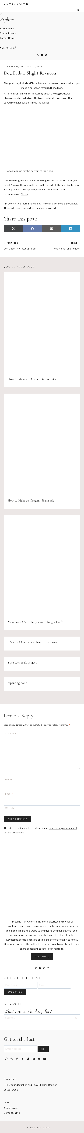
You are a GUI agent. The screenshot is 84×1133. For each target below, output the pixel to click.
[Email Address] (20, 1049)
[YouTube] (39, 1058)
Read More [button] (42, 957)
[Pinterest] (6, 1058)
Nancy (24, 194)
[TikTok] (28, 1058)
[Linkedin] (33, 1058)
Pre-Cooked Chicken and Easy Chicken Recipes (30, 1085)
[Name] (42, 780)
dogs (39, 67)
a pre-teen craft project (22, 662)
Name (9, 779)
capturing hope (17, 683)
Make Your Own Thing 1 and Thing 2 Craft (35, 622)
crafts (31, 67)
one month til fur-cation (62, 245)
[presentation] (42, 322)
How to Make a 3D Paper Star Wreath (32, 379)
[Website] (42, 808)
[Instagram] (11, 1058)
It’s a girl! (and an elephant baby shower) (34, 642)
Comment (11, 733)
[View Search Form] (78, 10)
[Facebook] (22, 1058)
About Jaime (7, 28)
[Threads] (17, 1058)
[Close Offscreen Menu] (1, 14)
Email (9, 794)
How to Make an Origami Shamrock (31, 500)
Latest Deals (7, 38)
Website (10, 808)
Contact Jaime (8, 33)
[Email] (42, 794)
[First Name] (20, 985)
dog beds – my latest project (22, 245)
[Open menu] (77, 3)
